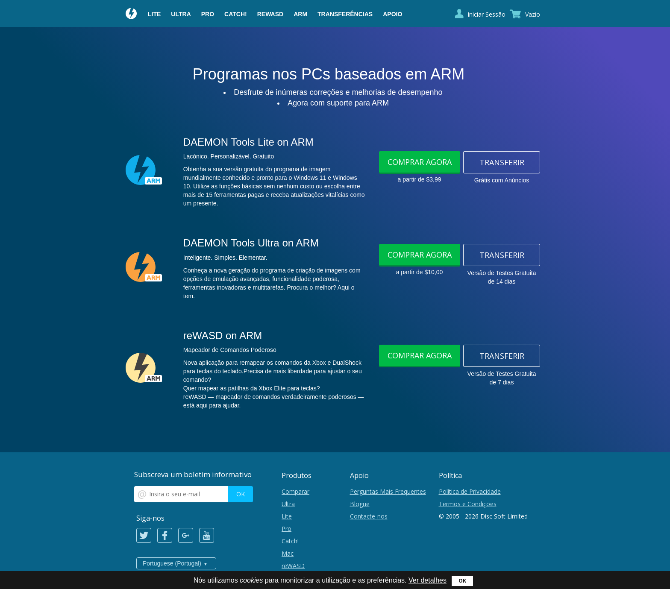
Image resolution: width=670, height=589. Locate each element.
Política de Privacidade (470, 491)
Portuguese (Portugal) (172, 563)
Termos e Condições (468, 504)
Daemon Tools (132, 15)
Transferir (501, 162)
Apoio (392, 14)
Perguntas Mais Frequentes (388, 491)
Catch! (235, 14)
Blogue (360, 504)
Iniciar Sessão (486, 14)
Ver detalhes (427, 580)
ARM (300, 14)
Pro (207, 14)
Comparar (295, 491)
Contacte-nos (369, 516)
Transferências (345, 14)
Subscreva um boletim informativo (193, 474)
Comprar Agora (420, 162)
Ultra (181, 14)
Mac (288, 553)
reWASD (270, 14)
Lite (154, 14)
